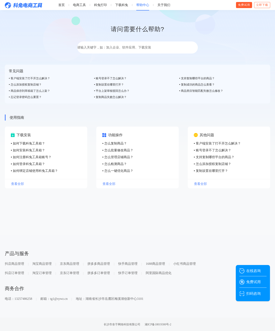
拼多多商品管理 (98, 263)
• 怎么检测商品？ (114, 164)
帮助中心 (142, 5)
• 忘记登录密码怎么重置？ (25, 97)
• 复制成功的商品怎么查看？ (197, 84)
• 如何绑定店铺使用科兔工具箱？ (34, 170)
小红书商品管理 (184, 263)
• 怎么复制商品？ (114, 143)
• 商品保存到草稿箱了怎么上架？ (29, 90)
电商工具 (79, 5)
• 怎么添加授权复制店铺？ (25, 84)
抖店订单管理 (14, 273)
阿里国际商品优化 (158, 273)
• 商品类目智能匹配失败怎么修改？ (201, 90)
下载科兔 (121, 5)
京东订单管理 (69, 273)
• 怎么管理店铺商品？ (117, 157)
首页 (61, 5)
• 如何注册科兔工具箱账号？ (31, 157)
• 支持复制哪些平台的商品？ (197, 78)
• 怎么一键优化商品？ (117, 170)
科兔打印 (100, 5)
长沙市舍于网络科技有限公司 (122, 324)
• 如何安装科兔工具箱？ (28, 150)
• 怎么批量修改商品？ (117, 150)
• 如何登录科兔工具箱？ (28, 164)
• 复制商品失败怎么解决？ (110, 97)
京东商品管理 (69, 263)
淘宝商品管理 (42, 263)
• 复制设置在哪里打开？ (109, 84)
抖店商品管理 (14, 263)
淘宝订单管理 (42, 273)
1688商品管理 (155, 263)
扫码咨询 (253, 294)
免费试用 (253, 282)
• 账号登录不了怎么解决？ (110, 78)
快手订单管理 (128, 273)
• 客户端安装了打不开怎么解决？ (29, 78)
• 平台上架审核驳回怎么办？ (112, 90)
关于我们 (163, 5)
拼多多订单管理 (98, 273)
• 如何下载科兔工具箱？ (28, 143)
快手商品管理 (128, 263)
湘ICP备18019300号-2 (158, 324)
